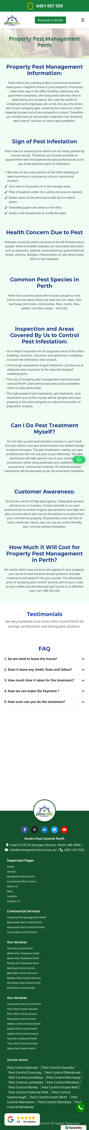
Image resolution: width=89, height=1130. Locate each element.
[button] (79, 459)
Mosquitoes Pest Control (21, 1018)
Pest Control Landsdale (26, 1082)
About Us (12, 886)
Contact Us (13, 901)
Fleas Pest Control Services (22, 1009)
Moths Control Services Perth (24, 1023)
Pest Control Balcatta (23, 1067)
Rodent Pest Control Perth (22, 1028)
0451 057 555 (49, 6)
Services (11, 871)
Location (12, 896)
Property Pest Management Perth (26, 917)
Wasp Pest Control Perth (21, 1048)
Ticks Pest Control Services (22, 1043)
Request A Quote (50, 20)
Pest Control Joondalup (26, 1077)
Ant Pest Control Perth (20, 948)
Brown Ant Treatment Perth (23, 963)
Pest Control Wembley (55, 1102)
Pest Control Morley (24, 1087)
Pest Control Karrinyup (64, 1077)
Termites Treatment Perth (22, 1038)
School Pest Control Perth (22, 932)
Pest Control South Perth (49, 1097)
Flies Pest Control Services (22, 1014)
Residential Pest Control (21, 876)
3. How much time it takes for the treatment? (44, 680)
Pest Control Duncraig (25, 1072)
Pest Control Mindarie (63, 1082)
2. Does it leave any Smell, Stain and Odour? (44, 669)
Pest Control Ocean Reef (60, 1087)
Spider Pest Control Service (22, 1033)
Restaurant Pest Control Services (26, 927)
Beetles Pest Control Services (24, 978)
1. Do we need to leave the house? (44, 658)
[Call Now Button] (80, 1107)
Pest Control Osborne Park (29, 1092)
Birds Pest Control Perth (21, 987)
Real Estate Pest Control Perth (24, 922)
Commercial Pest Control (21, 881)
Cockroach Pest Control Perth (24, 1004)
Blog (9, 891)
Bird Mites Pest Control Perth (24, 983)
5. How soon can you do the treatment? (44, 701)
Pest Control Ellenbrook (62, 1072)
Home (10, 866)
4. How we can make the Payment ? (44, 690)
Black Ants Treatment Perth (23, 958)
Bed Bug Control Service (21, 968)
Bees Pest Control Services (22, 973)
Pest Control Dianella (58, 1067)
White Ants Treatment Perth (23, 953)
